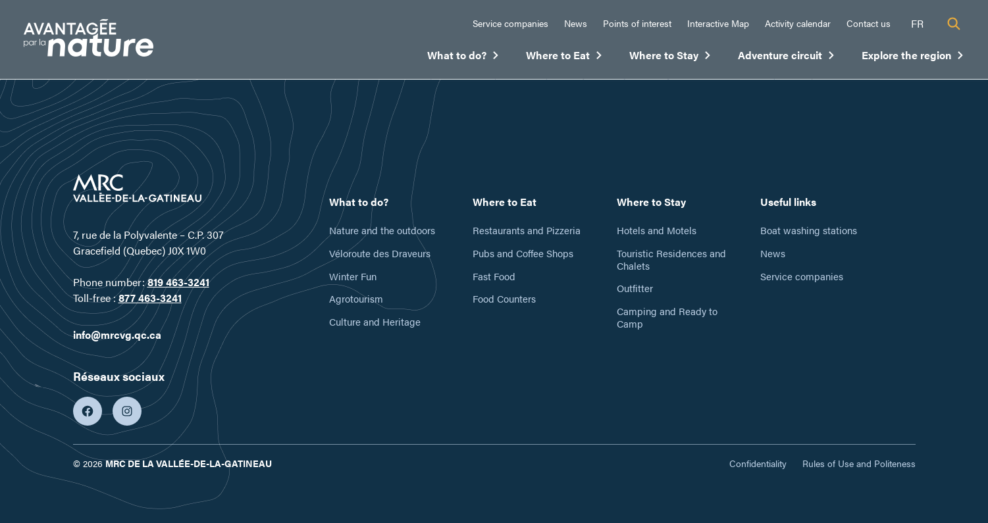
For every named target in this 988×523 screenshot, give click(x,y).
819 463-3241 (178, 281)
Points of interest (637, 23)
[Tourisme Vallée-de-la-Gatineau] (88, 40)
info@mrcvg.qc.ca (117, 334)
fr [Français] (917, 23)
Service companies (510, 23)
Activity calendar (798, 23)
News (575, 23)
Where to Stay (670, 57)
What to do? (463, 57)
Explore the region (913, 57)
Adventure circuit (786, 57)
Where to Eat (564, 57)
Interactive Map (718, 23)
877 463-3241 (150, 297)
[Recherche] (953, 23)
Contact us (868, 23)
